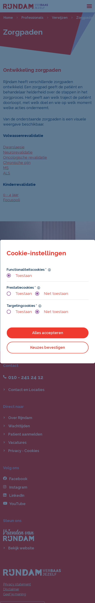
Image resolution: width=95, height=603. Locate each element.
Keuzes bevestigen (47, 347)
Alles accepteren (47, 333)
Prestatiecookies (21, 288)
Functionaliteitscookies (26, 269)
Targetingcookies (22, 305)
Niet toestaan (51, 293)
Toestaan (19, 275)
